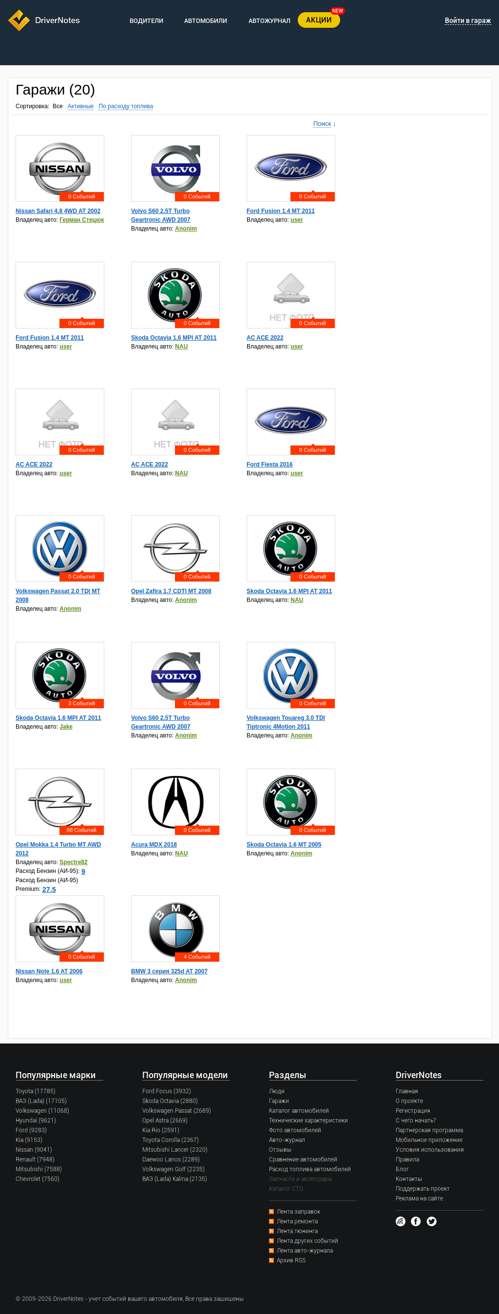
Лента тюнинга (297, 1231)
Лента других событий (307, 1240)
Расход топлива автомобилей (310, 1169)
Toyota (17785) (36, 1091)
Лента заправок (298, 1211)
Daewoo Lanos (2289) (171, 1159)
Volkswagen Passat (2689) (176, 1110)
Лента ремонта (297, 1221)
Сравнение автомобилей (303, 1159)
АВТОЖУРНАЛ (269, 20)
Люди (277, 1091)
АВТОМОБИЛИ (205, 20)
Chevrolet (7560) (37, 1179)
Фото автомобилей (295, 1130)
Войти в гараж (468, 20)
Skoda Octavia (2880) (170, 1101)
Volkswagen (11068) (42, 1110)
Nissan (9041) (34, 1149)
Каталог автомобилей (299, 1110)
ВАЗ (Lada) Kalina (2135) (174, 1179)
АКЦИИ (319, 20)
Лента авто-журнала (305, 1250)
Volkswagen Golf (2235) (173, 1169)
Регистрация (413, 1110)
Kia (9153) (29, 1140)
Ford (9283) (31, 1130)
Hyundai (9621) (36, 1120)
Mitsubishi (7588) (39, 1169)
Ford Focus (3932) (166, 1091)
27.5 (49, 889)
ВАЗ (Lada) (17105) (41, 1101)
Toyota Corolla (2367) (170, 1140)
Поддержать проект (423, 1188)
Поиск (322, 123)
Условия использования (430, 1149)
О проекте (409, 1101)
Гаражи (279, 1101)
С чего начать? (416, 1120)
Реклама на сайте (419, 1198)
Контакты (409, 1179)
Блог (402, 1169)
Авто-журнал (287, 1140)
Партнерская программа (429, 1130)
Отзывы (280, 1149)
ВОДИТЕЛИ (146, 20)
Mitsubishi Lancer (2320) (175, 1149)
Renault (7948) (35, 1159)
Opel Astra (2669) (165, 1120)
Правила (407, 1159)
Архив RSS (291, 1260)
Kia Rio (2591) (160, 1130)
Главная (407, 1091)
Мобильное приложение (429, 1140)
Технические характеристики (308, 1120)
